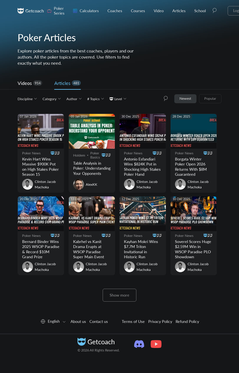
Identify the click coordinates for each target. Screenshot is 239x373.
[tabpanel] (119, 198)
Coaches (114, 10)
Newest (185, 98)
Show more (119, 295)
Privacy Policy (160, 321)
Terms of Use (133, 321)
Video (159, 10)
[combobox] (53, 321)
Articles (179, 10)
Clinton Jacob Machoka (45, 184)
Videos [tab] (30, 83)
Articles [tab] (67, 83)
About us (78, 321)
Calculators (89, 10)
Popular (210, 98)
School (200, 10)
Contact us (98, 321)
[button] (214, 11)
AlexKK (91, 184)
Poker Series (59, 10)
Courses (138, 10)
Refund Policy (187, 321)
